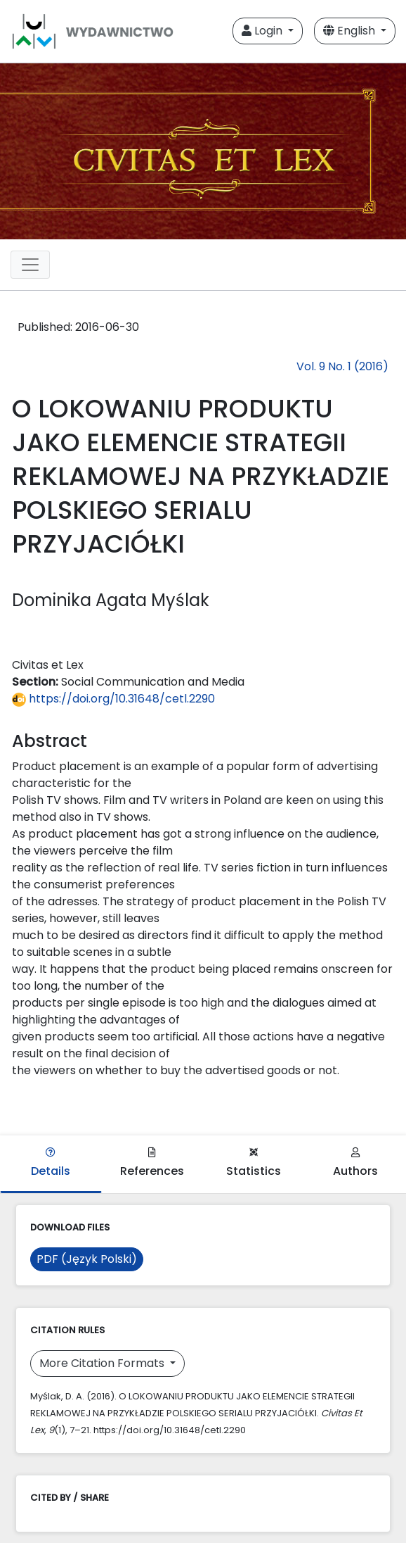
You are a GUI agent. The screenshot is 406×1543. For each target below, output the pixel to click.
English (350, 31)
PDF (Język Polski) (87, 1259)
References (152, 1163)
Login (263, 31)
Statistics (253, 1163)
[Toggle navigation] (30, 265)
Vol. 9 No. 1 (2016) (342, 366)
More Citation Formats (103, 1363)
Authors (355, 1163)
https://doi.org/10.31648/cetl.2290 (113, 699)
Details (50, 1163)
